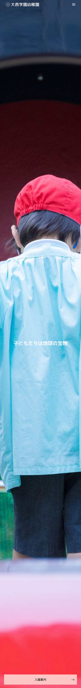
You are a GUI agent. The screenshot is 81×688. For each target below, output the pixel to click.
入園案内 (40, 679)
